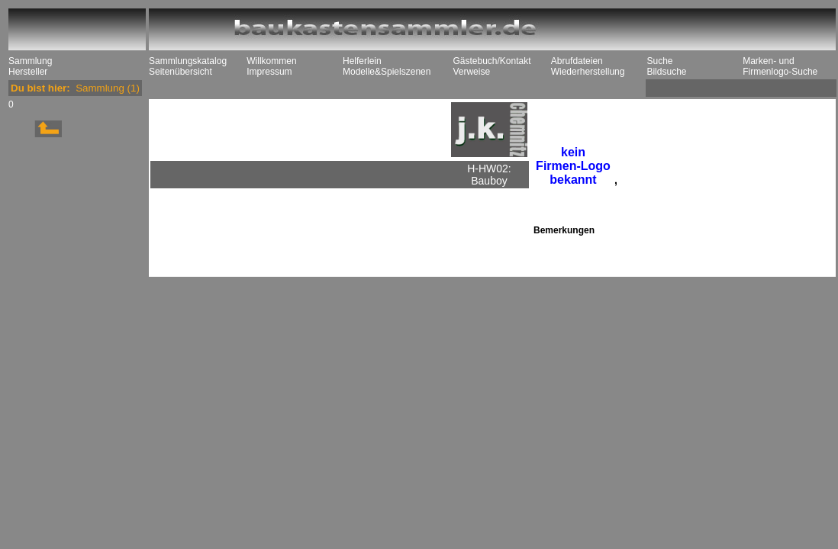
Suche (659, 61)
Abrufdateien (577, 61)
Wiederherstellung (588, 71)
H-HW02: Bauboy (489, 174)
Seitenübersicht (180, 71)
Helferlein (362, 61)
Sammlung (30, 61)
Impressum (269, 71)
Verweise (471, 71)
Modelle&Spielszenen (386, 71)
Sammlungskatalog (188, 61)
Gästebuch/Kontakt (491, 61)
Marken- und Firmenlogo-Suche (780, 66)
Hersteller (27, 71)
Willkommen (271, 61)
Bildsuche (666, 71)
